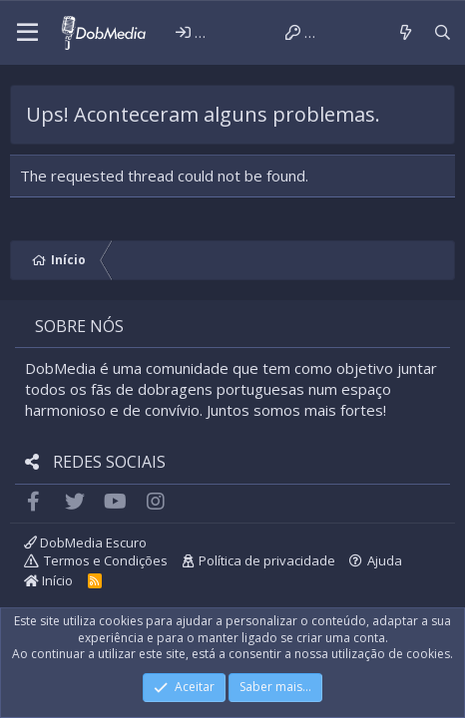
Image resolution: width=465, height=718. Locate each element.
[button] (27, 33)
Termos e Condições (106, 560)
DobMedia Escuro (85, 542)
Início (48, 580)
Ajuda (384, 560)
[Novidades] (404, 32)
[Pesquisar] (442, 32)
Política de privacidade (267, 560)
